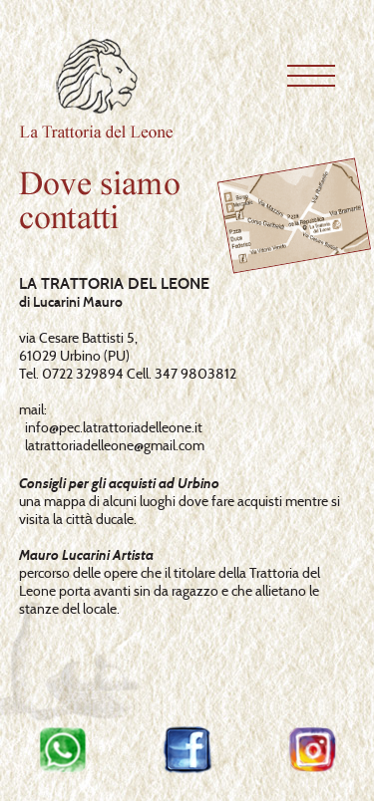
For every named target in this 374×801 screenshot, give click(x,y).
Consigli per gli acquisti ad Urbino (119, 483)
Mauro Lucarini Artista (86, 555)
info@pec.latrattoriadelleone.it (113, 427)
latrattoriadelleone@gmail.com (114, 445)
